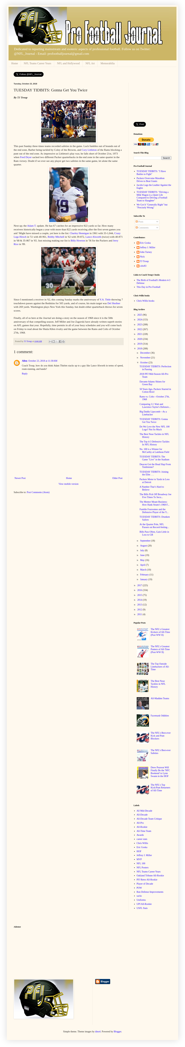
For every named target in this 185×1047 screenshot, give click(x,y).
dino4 (98, 1031)
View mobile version (69, 484)
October (144, 362)
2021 (140, 334)
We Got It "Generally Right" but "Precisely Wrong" (152, 206)
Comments (142, 227)
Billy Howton (78, 240)
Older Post (117, 478)
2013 (140, 604)
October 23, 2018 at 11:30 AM (42, 361)
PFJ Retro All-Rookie (147, 879)
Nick (142, 256)
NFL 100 (141, 863)
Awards (140, 835)
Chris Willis (142, 843)
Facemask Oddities (160, 715)
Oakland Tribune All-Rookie (150, 875)
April (143, 565)
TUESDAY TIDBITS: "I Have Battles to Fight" (151, 172)
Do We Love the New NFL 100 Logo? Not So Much (154, 428)
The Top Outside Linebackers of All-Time (160, 667)
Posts (139, 221)
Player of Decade (145, 883)
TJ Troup (144, 261)
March (143, 569)
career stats (142, 839)
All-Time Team (144, 831)
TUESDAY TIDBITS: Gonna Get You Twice (154, 420)
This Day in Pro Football (148, 287)
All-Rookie (142, 827)
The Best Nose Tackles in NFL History (158, 684)
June (142, 555)
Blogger (117, 1031)
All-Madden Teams (160, 698)
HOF (139, 851)
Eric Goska (145, 243)
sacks (139, 896)
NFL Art (90, 63)
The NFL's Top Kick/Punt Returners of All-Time (160, 788)
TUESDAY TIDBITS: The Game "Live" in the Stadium (154, 458)
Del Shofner (113, 303)
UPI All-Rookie (144, 904)
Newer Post (20, 478)
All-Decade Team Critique (149, 819)
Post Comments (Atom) (38, 492)
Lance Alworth (93, 236)
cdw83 (143, 266)
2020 (140, 339)
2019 (140, 344)
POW (139, 888)
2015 (140, 595)
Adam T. (31, 225)
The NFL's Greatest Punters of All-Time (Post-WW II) (160, 649)
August (144, 545)
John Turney (146, 252)
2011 (140, 614)
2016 (140, 590)
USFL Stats (142, 908)
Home (14, 63)
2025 (140, 315)
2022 (140, 329)
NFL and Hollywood (68, 63)
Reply (25, 373)
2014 (140, 600)
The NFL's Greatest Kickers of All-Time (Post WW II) (160, 632)
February (144, 574)
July (142, 550)
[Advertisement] (68, 450)
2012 (140, 609)
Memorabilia (108, 63)
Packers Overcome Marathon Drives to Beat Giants (151, 179)
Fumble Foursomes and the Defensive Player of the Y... (154, 511)
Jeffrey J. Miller (147, 247)
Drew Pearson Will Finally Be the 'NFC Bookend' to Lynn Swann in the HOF (160, 771)
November (145, 357)
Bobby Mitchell (56, 236)
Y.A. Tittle (105, 299)
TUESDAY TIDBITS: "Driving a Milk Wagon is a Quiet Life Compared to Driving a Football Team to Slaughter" (153, 196)
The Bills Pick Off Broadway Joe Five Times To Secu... (155, 496)
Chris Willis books (145, 301)
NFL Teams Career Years (37, 63)
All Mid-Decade (144, 811)
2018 (140, 348)
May (142, 560)
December (145, 353)
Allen (24, 361)
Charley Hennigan (79, 233)
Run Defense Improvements (150, 892)
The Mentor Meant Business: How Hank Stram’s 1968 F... (154, 503)
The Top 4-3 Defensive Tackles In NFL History (154, 443)
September (145, 540)
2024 (140, 319)
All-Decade (142, 814)
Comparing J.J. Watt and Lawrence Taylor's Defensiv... (155, 405)
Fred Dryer (26, 157)
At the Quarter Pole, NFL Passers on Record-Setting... (154, 526)
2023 (140, 324)
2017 (140, 585)
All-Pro (140, 823)
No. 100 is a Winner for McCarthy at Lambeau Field (154, 450)
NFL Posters (143, 867)
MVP (139, 859)
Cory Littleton (89, 149)
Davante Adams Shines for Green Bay (152, 383)
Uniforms (141, 900)
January (144, 579)
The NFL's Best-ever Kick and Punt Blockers (161, 736)
